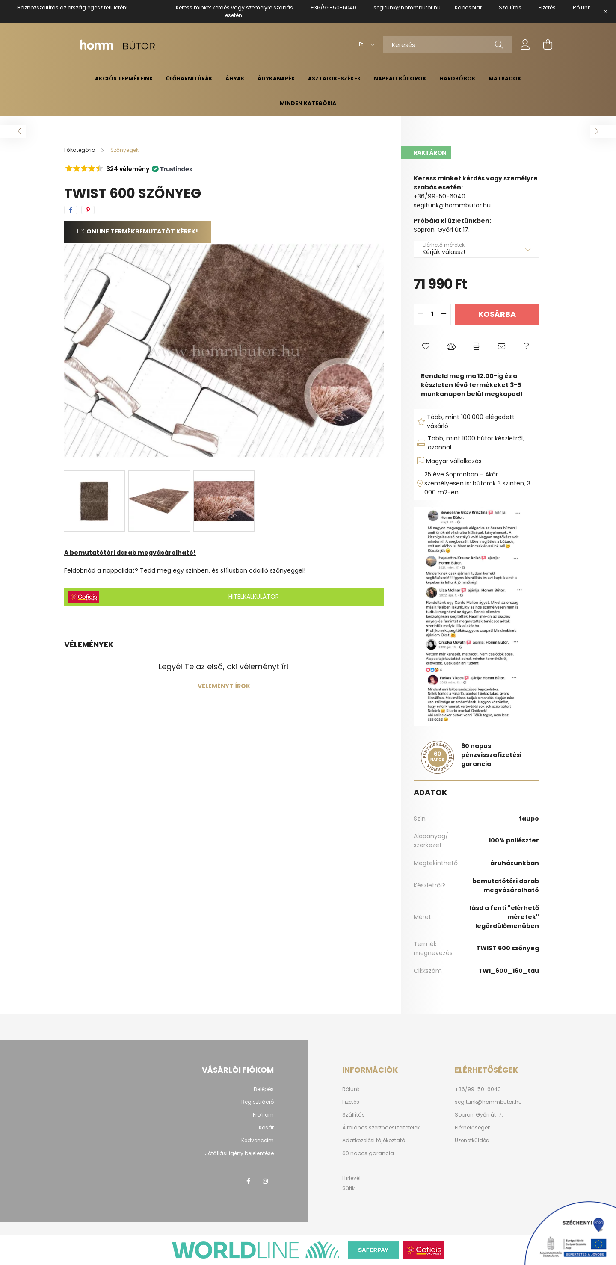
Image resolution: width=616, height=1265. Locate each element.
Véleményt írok (224, 686)
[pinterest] (88, 210)
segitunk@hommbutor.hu (407, 7)
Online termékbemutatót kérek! (142, 231)
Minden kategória (308, 103)
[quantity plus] (444, 314)
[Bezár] (605, 11)
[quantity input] (432, 314)
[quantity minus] (420, 314)
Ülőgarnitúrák (189, 78)
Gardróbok (457, 78)
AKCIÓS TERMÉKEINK (124, 78)
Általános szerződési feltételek (381, 1128)
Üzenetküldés (472, 1141)
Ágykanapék (276, 78)
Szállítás (353, 1115)
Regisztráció (257, 1102)
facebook (248, 1181)
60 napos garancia (368, 1153)
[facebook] (70, 210)
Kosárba (497, 314)
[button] (128, 169)
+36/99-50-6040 (333, 7)
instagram (265, 1181)
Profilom (263, 1115)
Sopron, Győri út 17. (479, 1115)
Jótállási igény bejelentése (239, 1153)
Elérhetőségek (472, 1128)
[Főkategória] (80, 150)
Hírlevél (351, 1178)
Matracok (505, 78)
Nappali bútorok (400, 78)
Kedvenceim (257, 1141)
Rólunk (351, 1089)
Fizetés (350, 1102)
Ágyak (235, 78)
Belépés (264, 1089)
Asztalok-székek (334, 78)
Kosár (266, 1128)
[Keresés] (447, 44)
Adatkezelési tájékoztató (373, 1141)
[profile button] (525, 44)
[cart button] (547, 44)
